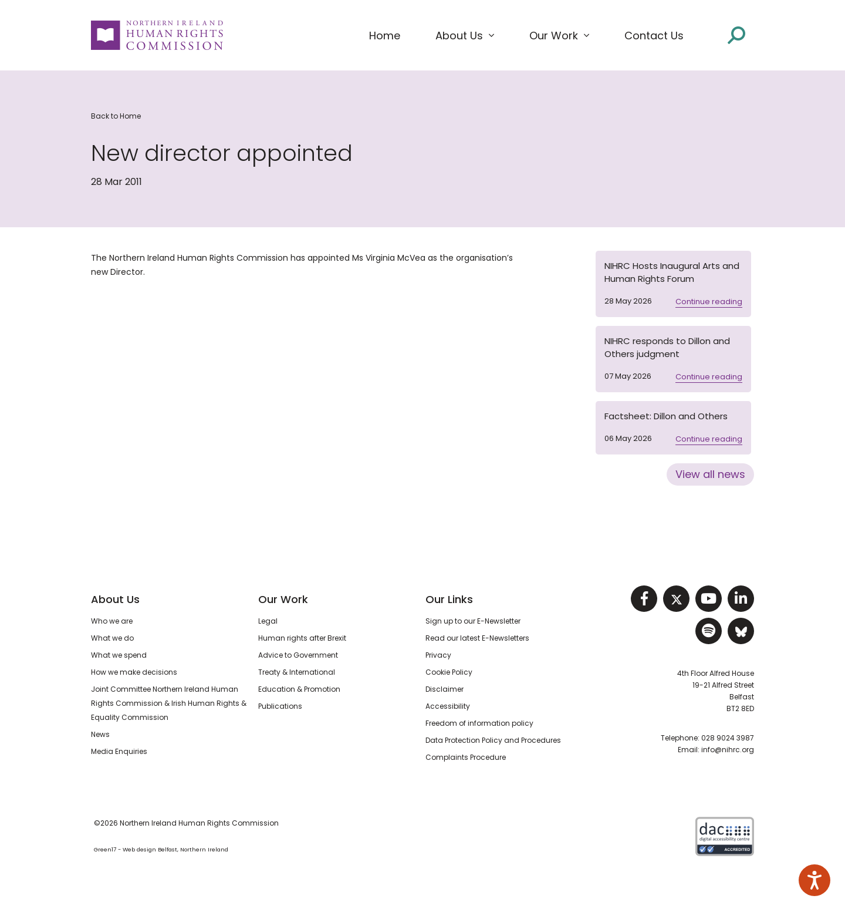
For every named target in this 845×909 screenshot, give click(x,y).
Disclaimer (444, 689)
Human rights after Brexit (302, 638)
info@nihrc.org (727, 750)
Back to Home (116, 116)
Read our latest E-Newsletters (477, 638)
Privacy (438, 655)
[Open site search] (736, 34)
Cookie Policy (448, 672)
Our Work (283, 599)
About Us (115, 599)
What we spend (119, 655)
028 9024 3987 (727, 738)
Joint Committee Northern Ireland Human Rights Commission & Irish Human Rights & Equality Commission (168, 703)
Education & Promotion (299, 689)
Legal (268, 621)
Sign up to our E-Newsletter (472, 621)
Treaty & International (296, 672)
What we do (112, 638)
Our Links (449, 599)
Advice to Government (298, 655)
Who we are (112, 621)
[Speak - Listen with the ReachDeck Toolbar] (814, 880)
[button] (464, 36)
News (100, 734)
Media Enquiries (119, 751)
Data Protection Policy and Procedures (493, 740)
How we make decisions (134, 672)
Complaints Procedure (465, 757)
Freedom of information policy (479, 723)
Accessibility (447, 706)
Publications (280, 706)
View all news (710, 474)
